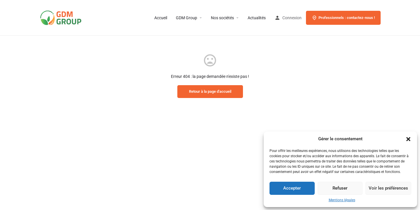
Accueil (160, 17)
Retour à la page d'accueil (210, 91)
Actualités (257, 17)
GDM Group (186, 17)
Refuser (339, 188)
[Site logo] (70, 17)
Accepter (292, 188)
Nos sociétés (222, 17)
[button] (408, 139)
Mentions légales (342, 200)
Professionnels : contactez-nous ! (343, 17)
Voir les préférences (388, 188)
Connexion (292, 17)
